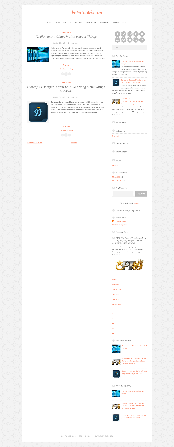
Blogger (136, 203)
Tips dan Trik (76, 22)
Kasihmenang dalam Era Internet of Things (66, 36)
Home (49, 22)
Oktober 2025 (117, 180)
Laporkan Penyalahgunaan (128, 210)
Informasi (61, 22)
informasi (66, 32)
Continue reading (67, 69)
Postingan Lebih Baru (34, 143)
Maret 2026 (116, 177)
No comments (73, 43)
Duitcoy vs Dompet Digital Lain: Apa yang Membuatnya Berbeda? (66, 89)
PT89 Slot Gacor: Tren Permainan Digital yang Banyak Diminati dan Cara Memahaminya (133, 101)
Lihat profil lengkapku (119, 225)
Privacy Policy (120, 22)
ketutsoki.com (87, 12)
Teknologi (91, 22)
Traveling (104, 22)
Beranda (74, 143)
